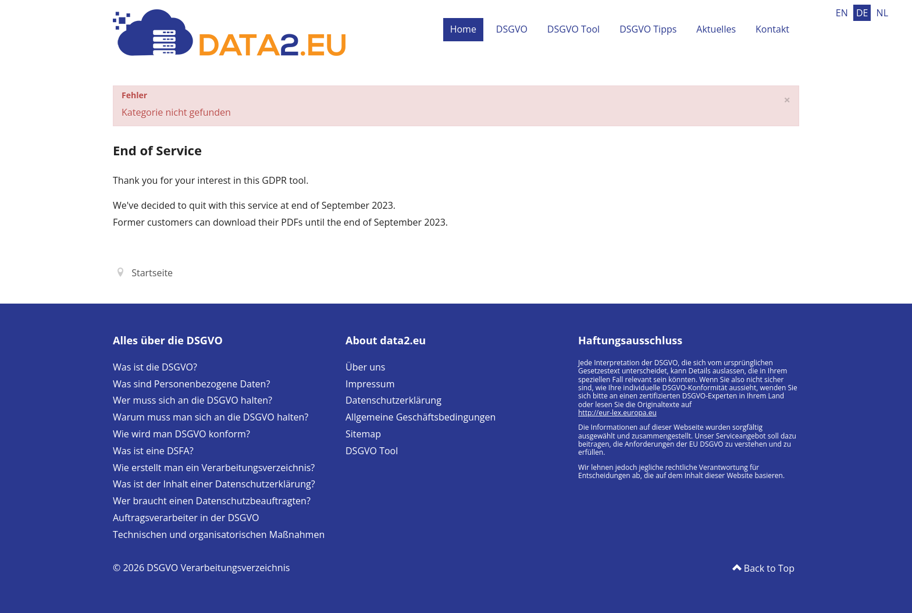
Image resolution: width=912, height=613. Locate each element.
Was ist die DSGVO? (155, 367)
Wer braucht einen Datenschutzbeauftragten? (212, 500)
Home (463, 29)
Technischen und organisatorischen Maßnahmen (219, 534)
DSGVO (512, 29)
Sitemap (363, 433)
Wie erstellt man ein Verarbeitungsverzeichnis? (214, 467)
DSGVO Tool (573, 29)
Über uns (365, 367)
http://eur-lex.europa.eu (617, 413)
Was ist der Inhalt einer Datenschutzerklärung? (214, 483)
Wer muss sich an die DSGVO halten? (192, 400)
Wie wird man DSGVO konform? (181, 433)
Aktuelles (716, 29)
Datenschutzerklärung (393, 400)
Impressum (369, 383)
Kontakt (772, 29)
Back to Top (768, 568)
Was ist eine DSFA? (153, 450)
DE (863, 12)
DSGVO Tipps (647, 29)
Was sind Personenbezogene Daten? (191, 383)
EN (843, 12)
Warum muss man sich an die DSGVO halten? (210, 417)
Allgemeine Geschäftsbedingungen (420, 417)
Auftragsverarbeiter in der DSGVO (186, 517)
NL (882, 12)
